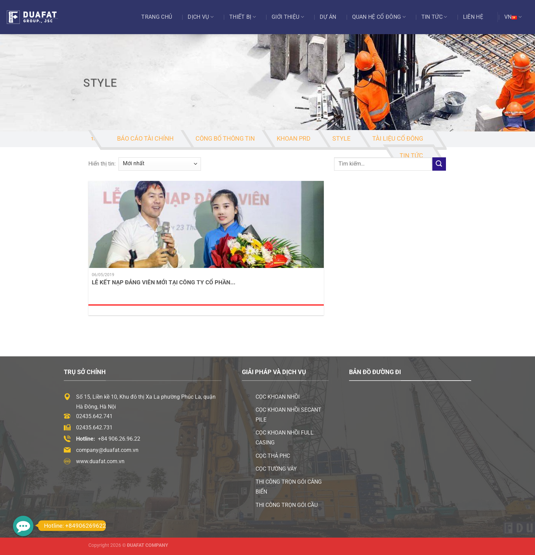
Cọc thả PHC (273, 456)
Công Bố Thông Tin (225, 138)
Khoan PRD (293, 138)
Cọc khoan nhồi (278, 397)
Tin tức (434, 17)
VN (513, 17)
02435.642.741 (94, 416)
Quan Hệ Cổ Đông (379, 17)
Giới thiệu (288, 17)
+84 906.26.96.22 (119, 439)
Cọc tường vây (276, 469)
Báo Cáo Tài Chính (145, 138)
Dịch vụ (201, 17)
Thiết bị (242, 17)
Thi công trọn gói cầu (287, 505)
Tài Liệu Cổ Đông (397, 138)
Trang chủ (156, 17)
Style (341, 138)
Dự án (328, 17)
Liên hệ (473, 17)
